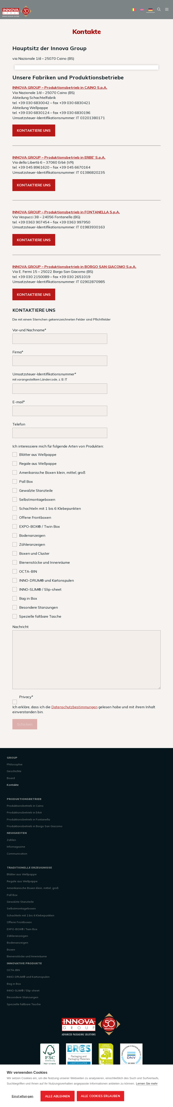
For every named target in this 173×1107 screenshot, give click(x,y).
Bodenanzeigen (17, 942)
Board (11, 778)
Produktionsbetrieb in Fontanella (28, 819)
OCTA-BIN (13, 970)
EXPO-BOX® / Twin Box (22, 929)
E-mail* (86, 408)
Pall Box (12, 895)
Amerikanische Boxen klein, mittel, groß (32, 888)
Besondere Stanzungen (22, 997)
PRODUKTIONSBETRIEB (24, 799)
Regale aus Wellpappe (22, 881)
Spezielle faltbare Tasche (24, 1004)
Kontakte (13, 784)
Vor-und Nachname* (86, 336)
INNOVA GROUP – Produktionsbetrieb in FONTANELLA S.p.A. (66, 212)
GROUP (12, 757)
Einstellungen (23, 1096)
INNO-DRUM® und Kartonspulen (28, 976)
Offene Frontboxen (19, 922)
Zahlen (11, 840)
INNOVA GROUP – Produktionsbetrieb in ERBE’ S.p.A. (58, 157)
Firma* (86, 358)
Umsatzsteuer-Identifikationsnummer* (86, 383)
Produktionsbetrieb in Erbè (24, 812)
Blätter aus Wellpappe (22, 874)
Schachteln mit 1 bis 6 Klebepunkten (30, 915)
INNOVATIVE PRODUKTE (24, 963)
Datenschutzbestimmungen (74, 707)
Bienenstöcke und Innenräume (27, 956)
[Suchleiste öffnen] (159, 9)
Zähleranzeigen (17, 936)
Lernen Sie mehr (147, 1083)
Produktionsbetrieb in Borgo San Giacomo (34, 826)
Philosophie (15, 764)
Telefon (86, 430)
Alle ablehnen (57, 1096)
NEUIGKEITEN (17, 833)
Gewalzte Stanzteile (20, 901)
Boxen (11, 949)
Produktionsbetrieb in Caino (25, 805)
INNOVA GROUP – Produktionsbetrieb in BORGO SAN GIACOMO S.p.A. (74, 266)
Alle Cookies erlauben (100, 1096)
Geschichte (14, 771)
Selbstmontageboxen (21, 908)
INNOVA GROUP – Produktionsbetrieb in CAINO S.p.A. (59, 87)
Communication (17, 853)
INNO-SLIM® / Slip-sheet (23, 990)
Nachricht (86, 657)
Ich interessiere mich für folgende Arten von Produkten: (58, 446)
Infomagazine (16, 846)
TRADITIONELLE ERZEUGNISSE (29, 867)
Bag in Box (14, 983)
